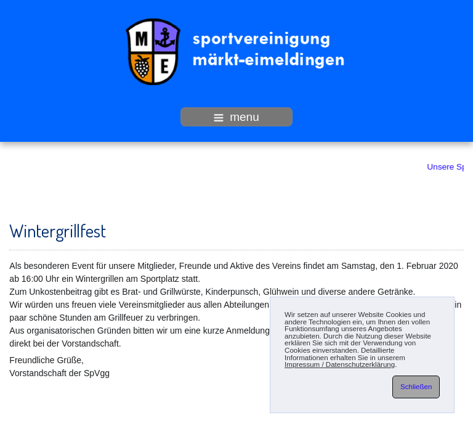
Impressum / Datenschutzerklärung (340, 364)
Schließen (416, 386)
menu (236, 116)
